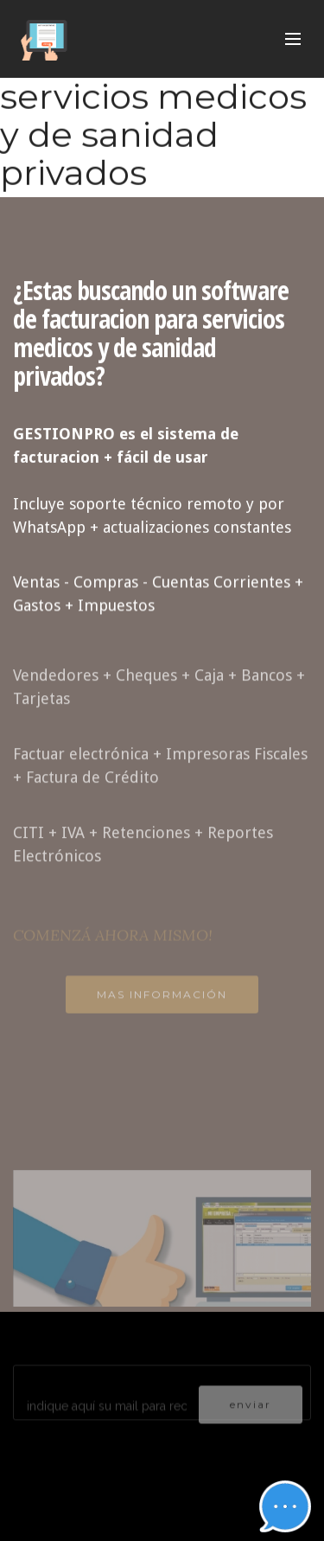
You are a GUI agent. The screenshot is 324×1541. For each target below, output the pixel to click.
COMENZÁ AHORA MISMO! (113, 941)
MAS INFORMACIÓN (162, 999)
